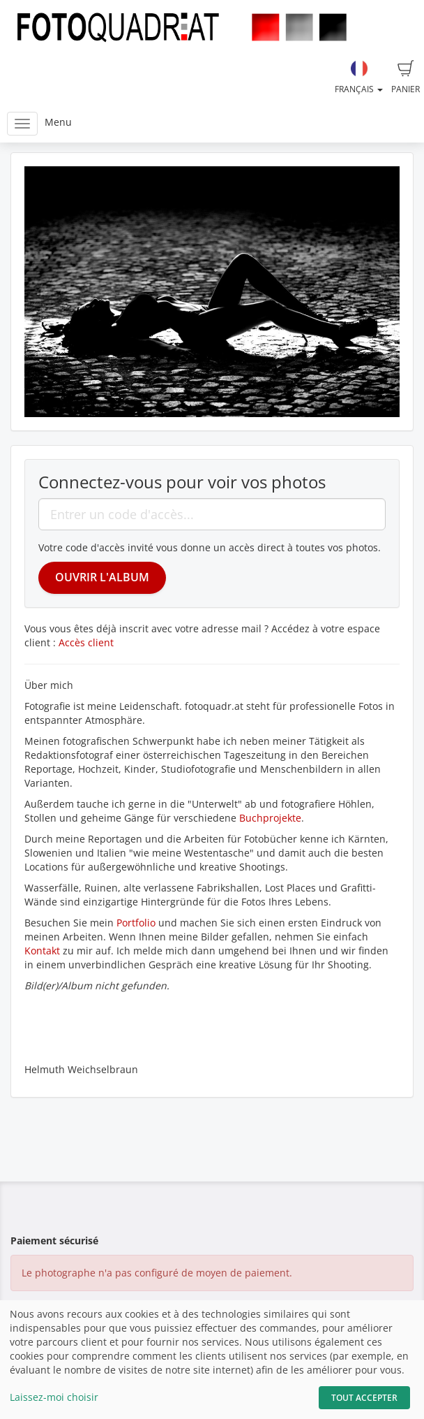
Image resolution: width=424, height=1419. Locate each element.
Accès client (86, 642)
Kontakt (42, 950)
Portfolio (137, 922)
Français (359, 77)
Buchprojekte (270, 817)
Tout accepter (364, 1398)
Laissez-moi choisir (54, 1397)
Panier (405, 77)
